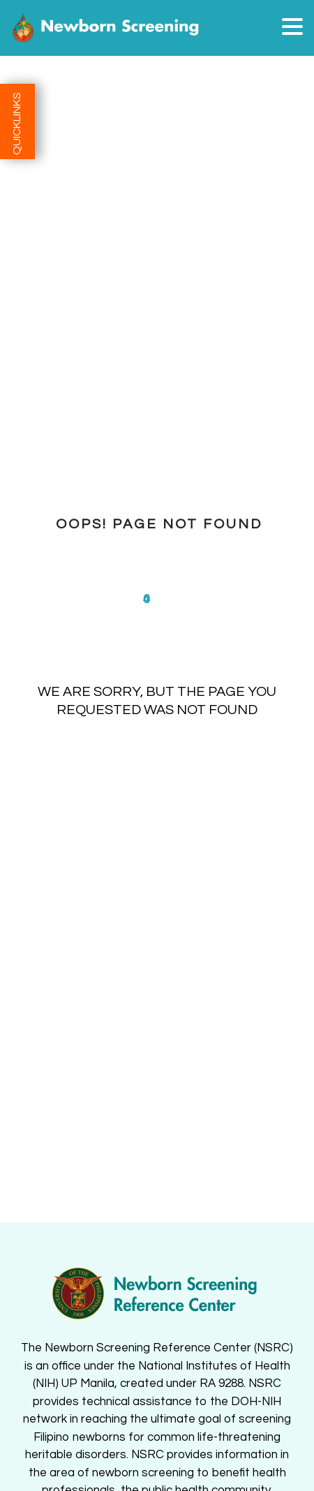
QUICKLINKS (16, 123)
